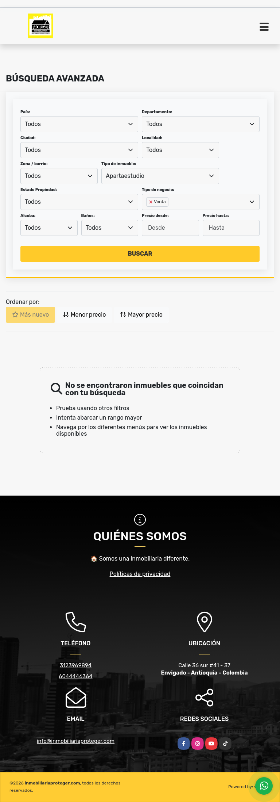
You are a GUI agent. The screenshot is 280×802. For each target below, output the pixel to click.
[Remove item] (151, 202)
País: (25, 112)
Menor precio (84, 314)
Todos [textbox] (33, 124)
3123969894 (76, 665)
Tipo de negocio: (158, 189)
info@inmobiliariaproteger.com (75, 741)
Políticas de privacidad (140, 573)
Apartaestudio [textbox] (125, 175)
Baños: (88, 215)
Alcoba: (27, 215)
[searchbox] (148, 213)
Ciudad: (28, 137)
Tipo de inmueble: (118, 163)
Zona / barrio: (33, 163)
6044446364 (75, 676)
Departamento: (157, 112)
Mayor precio (141, 314)
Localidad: (152, 137)
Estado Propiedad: (38, 189)
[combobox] (79, 124)
